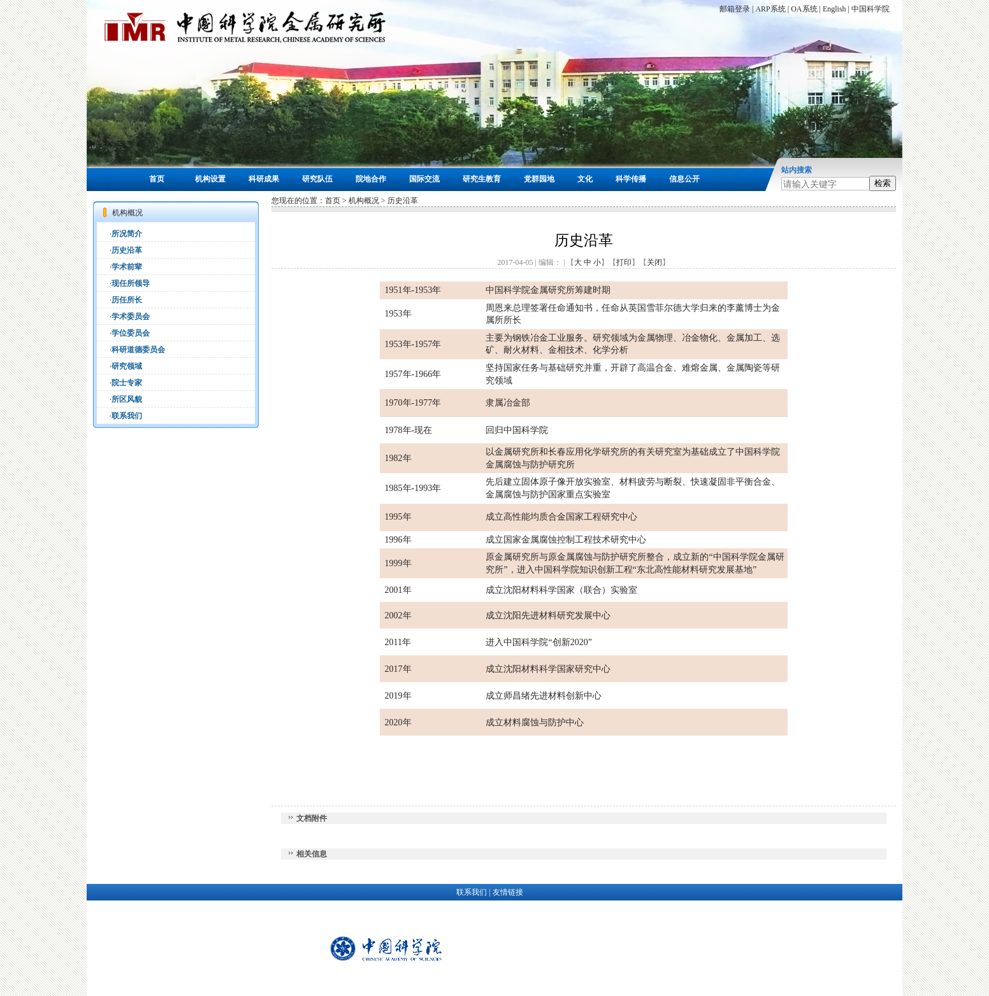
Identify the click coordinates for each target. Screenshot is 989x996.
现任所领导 (131, 283)
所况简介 (127, 233)
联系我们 (127, 415)
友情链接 (508, 892)
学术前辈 (127, 266)
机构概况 (364, 200)
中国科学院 (870, 8)
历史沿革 (127, 250)
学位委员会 (131, 333)
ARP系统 (770, 8)
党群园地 (539, 178)
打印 (624, 262)
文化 (585, 178)
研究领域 (127, 366)
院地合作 (371, 178)
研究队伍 (317, 178)
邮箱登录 (734, 8)
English (834, 8)
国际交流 (424, 178)
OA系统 (804, 8)
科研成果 (264, 178)
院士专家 (127, 382)
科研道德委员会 (138, 349)
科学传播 (631, 178)
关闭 (654, 262)
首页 (156, 178)
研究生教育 (482, 178)
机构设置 (210, 178)
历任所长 (127, 299)
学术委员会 (131, 316)
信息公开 (684, 178)
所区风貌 (127, 399)
